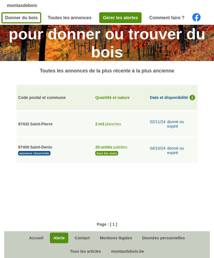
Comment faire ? (166, 17)
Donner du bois (21, 17)
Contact (82, 238)
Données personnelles (163, 238)
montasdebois (22, 5)
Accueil (36, 238)
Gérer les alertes (120, 17)
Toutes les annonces (69, 17)
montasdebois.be (127, 251)
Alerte (59, 238)
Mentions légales (116, 238)
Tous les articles (85, 251)
